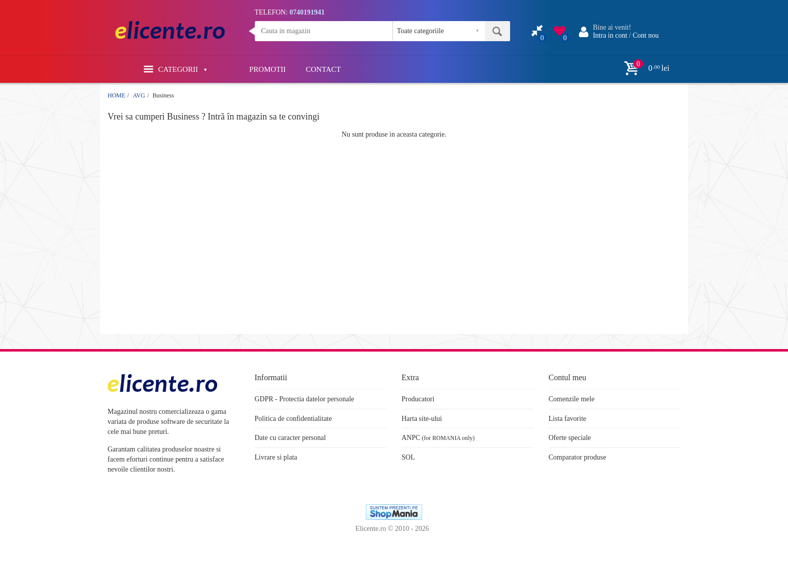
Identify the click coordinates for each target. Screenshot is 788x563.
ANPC (411, 437)
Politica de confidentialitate (293, 418)
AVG (139, 95)
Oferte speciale (570, 437)
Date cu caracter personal (290, 437)
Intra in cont (610, 35)
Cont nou (646, 35)
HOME (116, 95)
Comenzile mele (572, 399)
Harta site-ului (422, 418)
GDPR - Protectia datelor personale (304, 399)
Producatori (418, 399)
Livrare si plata (276, 457)
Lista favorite (567, 418)
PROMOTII (267, 69)
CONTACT (323, 69)
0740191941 (307, 12)
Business (163, 95)
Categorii (175, 69)
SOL (408, 457)
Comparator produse (578, 457)
